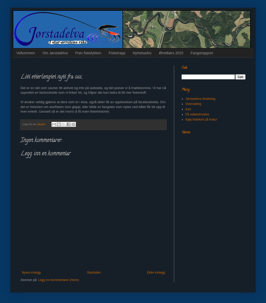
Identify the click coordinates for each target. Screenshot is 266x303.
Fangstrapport (202, 53)
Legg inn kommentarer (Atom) (58, 280)
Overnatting (193, 104)
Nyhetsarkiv (142, 53)
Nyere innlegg (31, 272)
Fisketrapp (117, 53)
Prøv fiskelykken (88, 53)
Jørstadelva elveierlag (200, 99)
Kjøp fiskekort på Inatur (201, 119)
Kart (188, 109)
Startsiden (94, 272)
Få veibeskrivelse (197, 114)
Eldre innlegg (156, 272)
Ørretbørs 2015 (171, 53)
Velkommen (25, 53)
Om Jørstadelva (55, 53)
